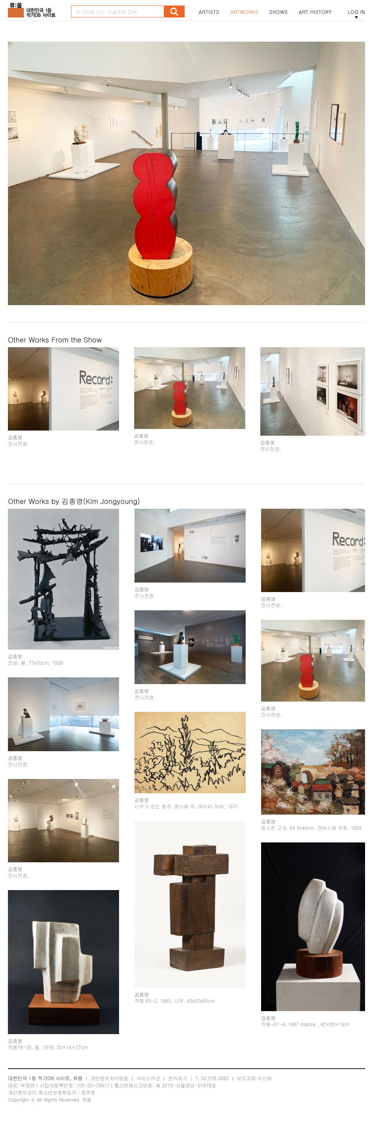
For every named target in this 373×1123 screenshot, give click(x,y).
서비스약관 (148, 1078)
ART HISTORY (315, 12)
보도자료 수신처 (254, 1078)
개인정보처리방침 (109, 1078)
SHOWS (278, 12)
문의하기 (177, 1078)
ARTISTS (209, 12)
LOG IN (356, 12)
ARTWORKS (244, 12)
